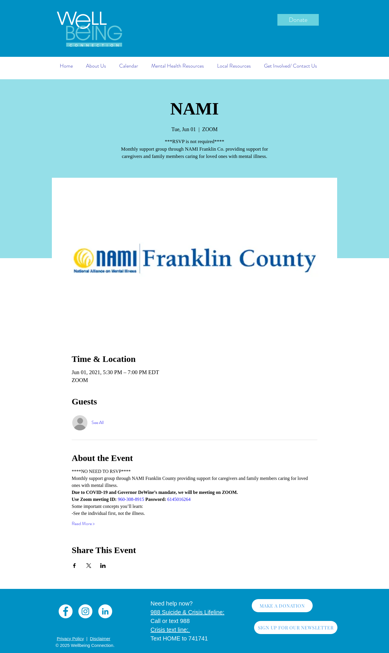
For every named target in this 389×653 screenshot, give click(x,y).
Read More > (83, 523)
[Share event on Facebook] (74, 565)
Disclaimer (100, 638)
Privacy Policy (70, 638)
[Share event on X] (88, 565)
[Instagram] (85, 611)
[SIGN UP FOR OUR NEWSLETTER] (295, 627)
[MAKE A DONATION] (282, 605)
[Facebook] (66, 611)
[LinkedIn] (105, 611)
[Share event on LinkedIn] (103, 565)
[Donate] (298, 20)
